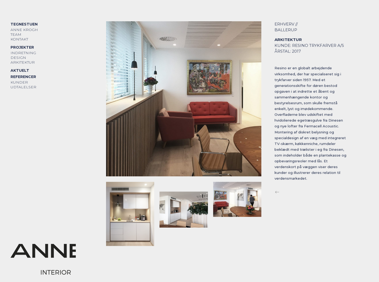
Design (18, 57)
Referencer (23, 76)
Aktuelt (20, 70)
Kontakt (19, 39)
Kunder (19, 82)
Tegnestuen (24, 24)
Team (16, 34)
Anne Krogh (24, 29)
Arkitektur (23, 62)
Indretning (23, 52)
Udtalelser (23, 87)
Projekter (22, 47)
